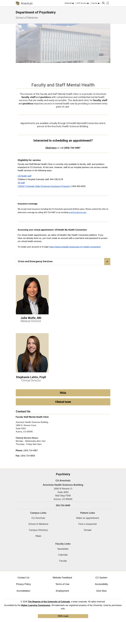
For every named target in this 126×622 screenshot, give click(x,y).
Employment (62, 591)
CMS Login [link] (63, 616)
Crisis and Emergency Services (64, 261)
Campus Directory (38, 530)
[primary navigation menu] (107, 3)
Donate (87, 530)
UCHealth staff (24, 176)
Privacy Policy (23, 584)
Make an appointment (87, 518)
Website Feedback (62, 577)
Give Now (101, 591)
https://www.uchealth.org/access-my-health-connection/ (75, 247)
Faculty (63, 561)
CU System (101, 577)
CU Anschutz (38, 518)
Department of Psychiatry (36, 12)
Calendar (63, 555)
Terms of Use (62, 584)
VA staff (21, 183)
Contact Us (23, 577)
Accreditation (23, 591)
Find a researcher (87, 524)
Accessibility (101, 584)
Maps (38, 536)
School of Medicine (27, 17)
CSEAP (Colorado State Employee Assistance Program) (44, 186)
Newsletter (63, 549)
